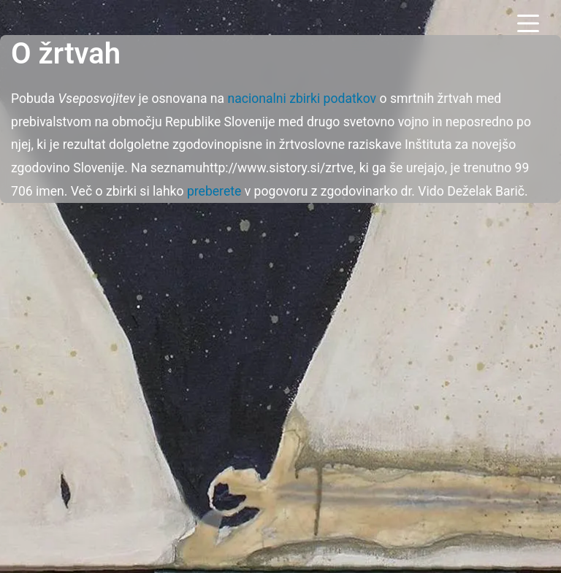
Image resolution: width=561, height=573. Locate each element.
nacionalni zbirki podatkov (301, 98)
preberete (214, 191)
